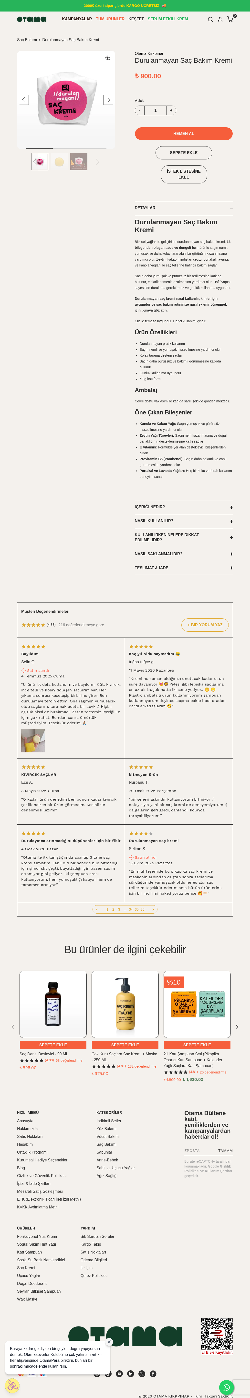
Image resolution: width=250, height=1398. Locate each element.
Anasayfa (25, 1103)
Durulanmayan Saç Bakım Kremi (70, 40)
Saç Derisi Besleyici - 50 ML (44, 1036)
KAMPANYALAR (77, 19)
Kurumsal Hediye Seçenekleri (42, 1142)
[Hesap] (220, 19)
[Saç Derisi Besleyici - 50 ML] (53, 986)
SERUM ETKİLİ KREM (168, 19)
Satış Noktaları (30, 1119)
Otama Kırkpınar (149, 53)
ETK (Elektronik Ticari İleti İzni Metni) (49, 1182)
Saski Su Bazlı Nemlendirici (41, 1242)
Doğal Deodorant (32, 1266)
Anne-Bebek (107, 1142)
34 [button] (131, 892)
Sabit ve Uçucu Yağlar (115, 1150)
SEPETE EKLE (184, 153)
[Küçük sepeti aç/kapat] (230, 19)
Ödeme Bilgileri (94, 1242)
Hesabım (25, 1127)
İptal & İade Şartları (34, 1166)
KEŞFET (136, 19)
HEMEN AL (183, 134)
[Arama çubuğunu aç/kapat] (210, 19)
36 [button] (143, 892)
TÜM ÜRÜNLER (110, 19)
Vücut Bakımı (108, 1119)
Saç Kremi (26, 1250)
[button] (97, 892)
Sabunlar (104, 1135)
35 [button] (137, 892)
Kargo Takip (91, 1227)
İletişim (87, 1250)
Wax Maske (27, 1281)
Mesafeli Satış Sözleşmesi (40, 1174)
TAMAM (225, 1133)
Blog (21, 1150)
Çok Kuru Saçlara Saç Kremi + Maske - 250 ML (124, 1039)
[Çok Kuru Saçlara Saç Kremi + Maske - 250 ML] (125, 986)
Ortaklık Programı (32, 1135)
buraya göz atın (154, 310)
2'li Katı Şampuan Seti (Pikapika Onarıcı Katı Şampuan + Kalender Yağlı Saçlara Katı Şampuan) (193, 1042)
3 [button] (119, 892)
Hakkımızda (27, 1111)
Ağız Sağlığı (106, 1158)
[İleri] (153, 892)
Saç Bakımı (27, 40)
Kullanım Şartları (218, 1154)
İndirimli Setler (108, 1103)
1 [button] (107, 892)
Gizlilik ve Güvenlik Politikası (42, 1158)
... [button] (125, 892)
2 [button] (113, 892)
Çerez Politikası (94, 1258)
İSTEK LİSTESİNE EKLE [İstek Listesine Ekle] (184, 174)
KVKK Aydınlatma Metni (38, 1189)
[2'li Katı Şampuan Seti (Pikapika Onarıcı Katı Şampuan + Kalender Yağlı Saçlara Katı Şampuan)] (197, 986)
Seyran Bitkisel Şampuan (39, 1274)
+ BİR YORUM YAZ (205, 607)
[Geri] (97, 892)
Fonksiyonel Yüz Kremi (37, 1219)
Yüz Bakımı (106, 1111)
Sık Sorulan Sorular (98, 1219)
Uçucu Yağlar (28, 1258)
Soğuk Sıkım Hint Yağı (36, 1227)
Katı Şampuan (29, 1234)
